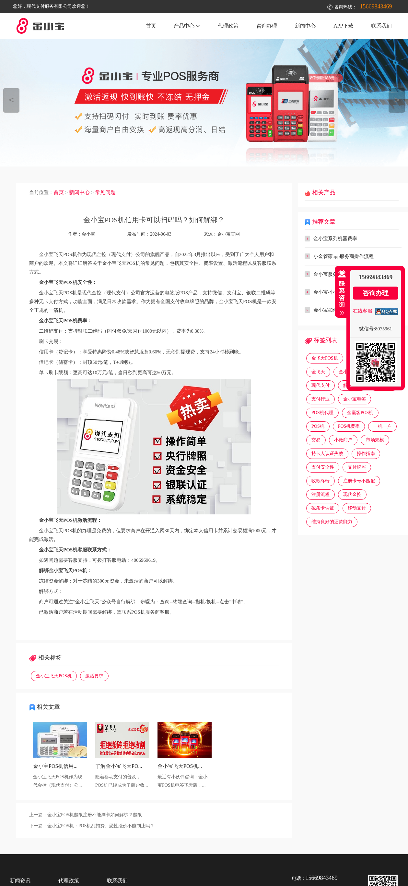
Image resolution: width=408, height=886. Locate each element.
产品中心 (187, 26)
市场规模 (375, 439)
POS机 (317, 426)
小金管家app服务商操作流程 (343, 256)
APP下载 (343, 26)
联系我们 (381, 26)
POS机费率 (349, 426)
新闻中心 (305, 26)
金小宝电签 (354, 399)
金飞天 (318, 371)
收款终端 (320, 480)
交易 (316, 439)
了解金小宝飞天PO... (118, 766)
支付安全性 (322, 467)
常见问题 (105, 192)
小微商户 (343, 439)
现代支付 (320, 385)
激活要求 (94, 675)
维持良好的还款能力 (331, 521)
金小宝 (345, 371)
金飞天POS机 (324, 358)
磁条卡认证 (322, 508)
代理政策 (228, 26)
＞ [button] (396, 99)
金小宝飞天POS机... (179, 766)
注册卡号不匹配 (359, 480)
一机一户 (382, 426)
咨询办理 (266, 26)
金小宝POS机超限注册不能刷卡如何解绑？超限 (94, 814)
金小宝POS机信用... (55, 766)
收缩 (340, 292)
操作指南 (366, 453)
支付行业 (320, 399)
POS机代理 (322, 412)
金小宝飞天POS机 (54, 675)
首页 (151, 26)
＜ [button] (11, 99)
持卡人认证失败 (327, 453)
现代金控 (352, 494)
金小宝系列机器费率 (335, 238)
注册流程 (320, 494)
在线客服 (362, 311)
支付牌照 (357, 467)
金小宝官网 (228, 234)
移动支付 (357, 508)
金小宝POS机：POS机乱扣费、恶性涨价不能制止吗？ (101, 825)
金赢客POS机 (360, 412)
